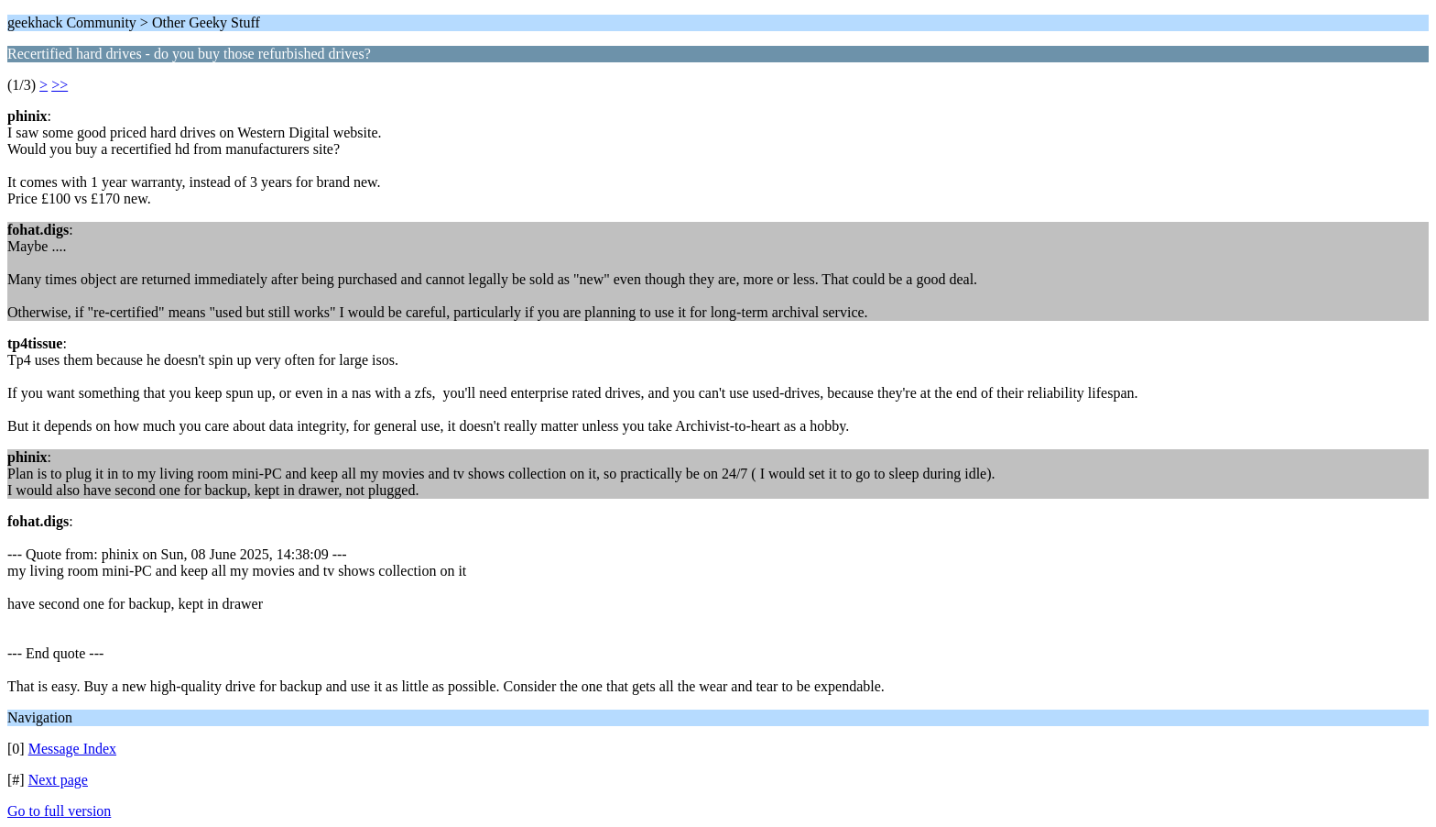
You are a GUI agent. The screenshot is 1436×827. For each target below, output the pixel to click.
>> (59, 85)
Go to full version (59, 811)
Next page (58, 780)
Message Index (72, 748)
